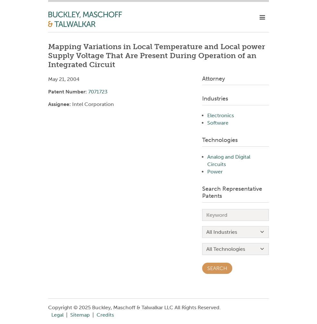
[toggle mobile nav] (262, 17)
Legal (57, 315)
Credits (105, 315)
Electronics (220, 115)
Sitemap (80, 315)
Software (217, 123)
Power (215, 172)
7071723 (97, 92)
